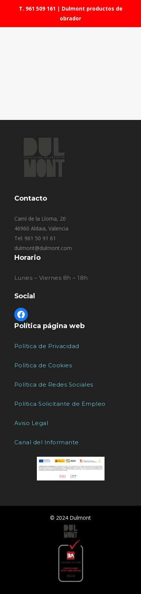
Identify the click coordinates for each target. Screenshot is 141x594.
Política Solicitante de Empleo (60, 403)
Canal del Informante (46, 442)
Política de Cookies (43, 365)
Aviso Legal (31, 423)
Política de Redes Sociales (53, 384)
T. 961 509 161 (37, 8)
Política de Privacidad (46, 346)
